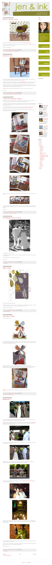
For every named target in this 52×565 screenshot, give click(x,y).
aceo (5, 394)
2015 (40, 140)
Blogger (30, 562)
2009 (40, 168)
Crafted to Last (8, 56)
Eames (9, 42)
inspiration (10, 394)
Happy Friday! (7, 268)
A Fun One (44, 131)
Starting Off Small (9, 316)
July (40, 152)
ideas (6, 311)
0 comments (13, 92)
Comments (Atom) (8, 555)
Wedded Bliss (7, 399)
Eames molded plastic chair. (27, 42)
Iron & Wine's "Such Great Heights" (29, 480)
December (41, 146)
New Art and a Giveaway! (45, 112)
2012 (40, 144)
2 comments (12, 549)
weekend (9, 311)
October (41, 148)
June (40, 161)
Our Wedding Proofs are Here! (12, 218)
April (40, 162)
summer (12, 394)
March (41, 163)
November (41, 147)
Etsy (16, 88)
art (5, 311)
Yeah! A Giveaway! (45, 105)
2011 (40, 145)
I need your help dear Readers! (12, 98)
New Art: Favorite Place (10, 19)
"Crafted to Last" (5, 88)
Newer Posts (4, 554)
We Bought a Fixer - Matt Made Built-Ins (45, 119)
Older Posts (34, 554)
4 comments (13, 211)
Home (20, 554)
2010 (40, 167)
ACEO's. (19, 365)
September (41, 149)
